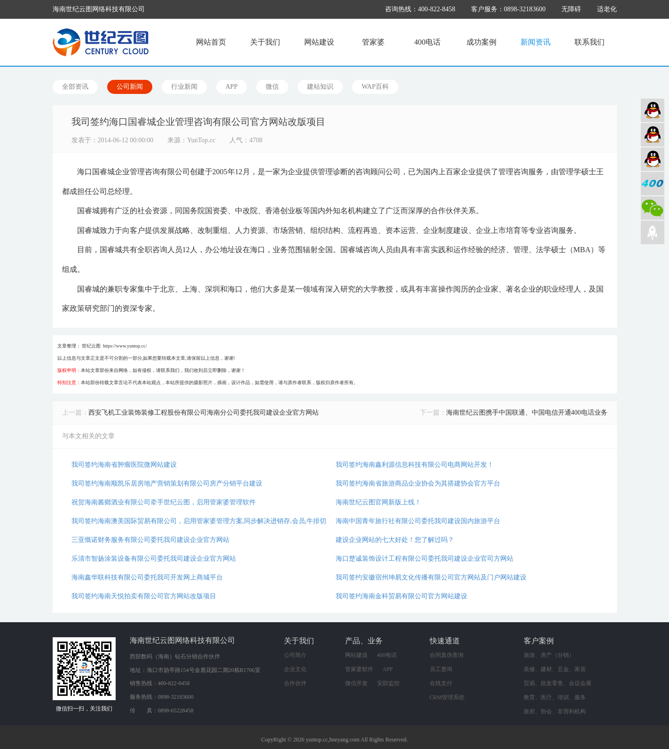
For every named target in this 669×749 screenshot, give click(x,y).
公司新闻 (130, 86)
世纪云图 (91, 345)
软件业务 (652, 135)
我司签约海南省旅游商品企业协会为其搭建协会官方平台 (418, 483)
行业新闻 (184, 86)
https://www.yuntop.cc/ (125, 345)
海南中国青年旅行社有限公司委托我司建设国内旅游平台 (418, 521)
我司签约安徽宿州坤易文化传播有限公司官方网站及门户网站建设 (431, 577)
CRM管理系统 (447, 697)
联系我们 (590, 42)
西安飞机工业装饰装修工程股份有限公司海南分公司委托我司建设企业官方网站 (203, 412)
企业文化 (295, 669)
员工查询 (441, 669)
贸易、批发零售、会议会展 (557, 683)
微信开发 (356, 683)
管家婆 (373, 42)
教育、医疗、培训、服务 (555, 697)
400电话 (427, 42)
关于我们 (265, 42)
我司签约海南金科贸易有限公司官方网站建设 (401, 596)
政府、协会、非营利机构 (555, 711)
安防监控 (388, 683)
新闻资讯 (535, 42)
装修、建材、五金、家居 (555, 669)
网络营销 (652, 159)
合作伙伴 (295, 683)
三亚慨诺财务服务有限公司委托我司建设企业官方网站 (150, 539)
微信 (272, 86)
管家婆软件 (359, 669)
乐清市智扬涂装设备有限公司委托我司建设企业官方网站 (153, 558)
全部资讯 (75, 86)
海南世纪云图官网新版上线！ (378, 502)
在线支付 (441, 683)
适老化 (607, 9)
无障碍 (571, 9)
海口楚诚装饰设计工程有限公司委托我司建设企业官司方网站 (424, 558)
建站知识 (320, 86)
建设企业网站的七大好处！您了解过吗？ (395, 539)
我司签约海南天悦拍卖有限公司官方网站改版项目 (143, 596)
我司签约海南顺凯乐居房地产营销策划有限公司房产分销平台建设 (166, 483)
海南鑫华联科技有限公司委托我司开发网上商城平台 (147, 577)
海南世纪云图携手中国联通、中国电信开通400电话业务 (526, 412)
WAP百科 (375, 86)
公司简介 (295, 655)
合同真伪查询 (447, 655)
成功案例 (481, 42)
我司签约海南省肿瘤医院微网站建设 (124, 464)
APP (232, 86)
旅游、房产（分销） (549, 655)
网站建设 (319, 42)
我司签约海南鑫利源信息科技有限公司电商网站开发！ (415, 464)
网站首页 (211, 42)
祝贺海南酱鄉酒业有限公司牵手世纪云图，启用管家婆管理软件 (163, 502)
